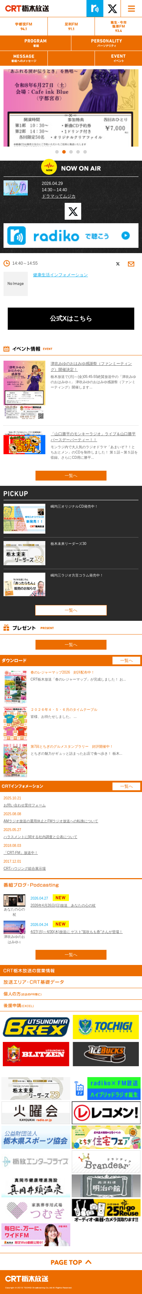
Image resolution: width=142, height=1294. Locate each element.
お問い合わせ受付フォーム (25, 805)
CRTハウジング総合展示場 (25, 868)
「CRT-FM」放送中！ (21, 853)
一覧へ (71, 475)
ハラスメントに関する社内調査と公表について (40, 837)
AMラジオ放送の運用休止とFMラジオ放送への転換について (51, 821)
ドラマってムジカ (59, 196)
